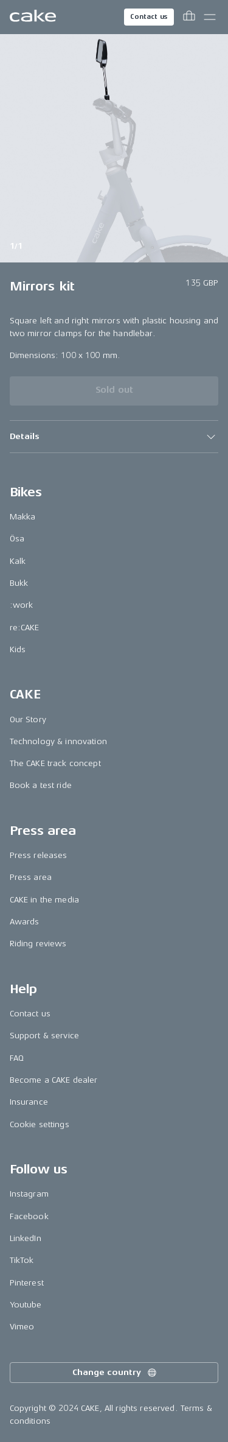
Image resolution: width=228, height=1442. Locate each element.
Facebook (29, 1216)
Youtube (26, 1304)
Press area (31, 877)
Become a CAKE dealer (54, 1080)
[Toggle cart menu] (189, 17)
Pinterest (27, 1282)
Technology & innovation (58, 741)
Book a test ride (41, 785)
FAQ (17, 1058)
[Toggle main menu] (209, 17)
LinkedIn (25, 1238)
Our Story (28, 719)
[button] (114, 436)
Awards (25, 921)
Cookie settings (39, 1124)
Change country (114, 1372)
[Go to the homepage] (33, 17)
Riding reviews (38, 943)
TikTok (22, 1260)
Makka (23, 516)
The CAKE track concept (55, 763)
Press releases (38, 855)
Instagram (29, 1193)
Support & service (44, 1035)
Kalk (18, 561)
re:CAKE (25, 627)
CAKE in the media (44, 899)
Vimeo (22, 1326)
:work (21, 605)
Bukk (19, 583)
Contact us (149, 17)
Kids (18, 649)
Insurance (29, 1101)
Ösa (17, 538)
